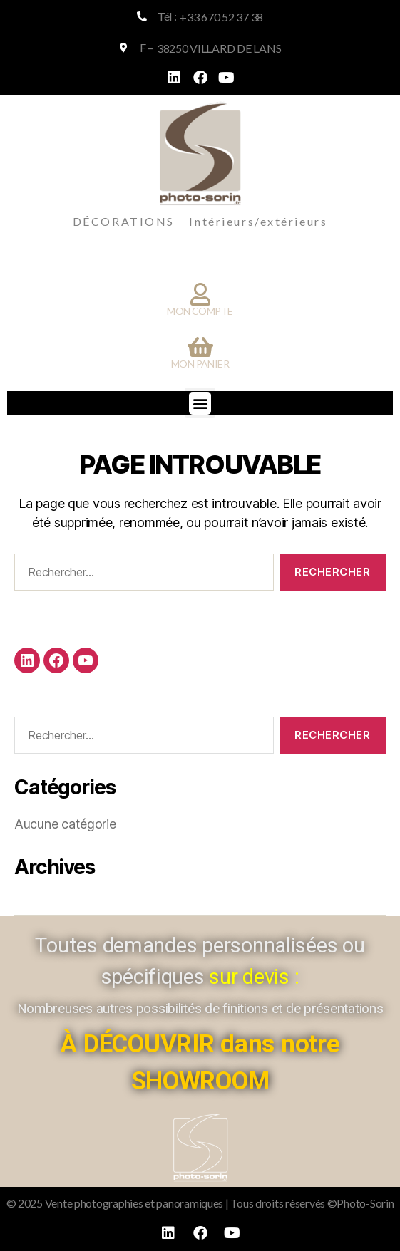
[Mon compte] (200, 294)
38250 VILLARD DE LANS (219, 48)
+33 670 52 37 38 (221, 17)
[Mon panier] (200, 347)
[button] (200, 403)
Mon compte (199, 311)
